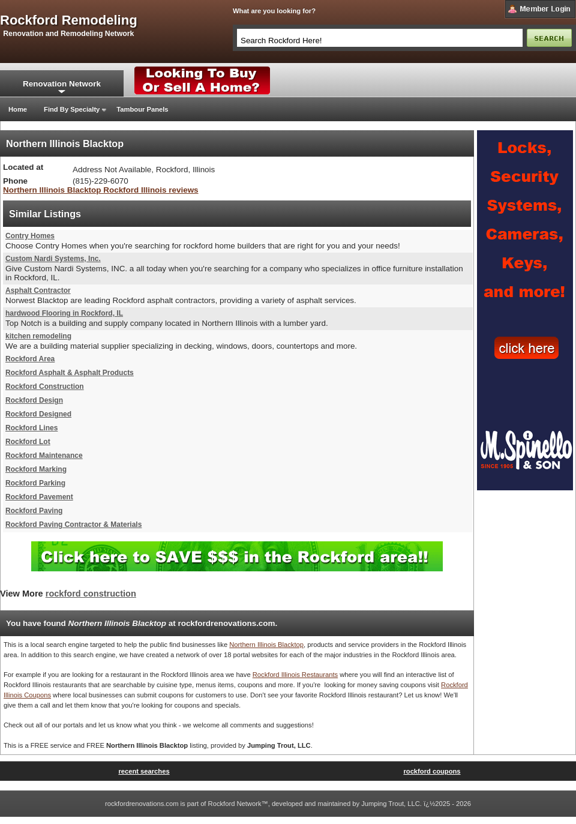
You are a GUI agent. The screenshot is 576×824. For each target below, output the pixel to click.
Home (17, 109)
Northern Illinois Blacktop (266, 644)
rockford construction (91, 593)
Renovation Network (62, 83)
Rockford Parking (35, 483)
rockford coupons (431, 771)
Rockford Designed (38, 414)
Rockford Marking (36, 469)
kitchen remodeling (38, 336)
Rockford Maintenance (44, 455)
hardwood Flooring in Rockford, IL (64, 313)
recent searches (143, 771)
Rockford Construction (44, 386)
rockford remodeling (68, 20)
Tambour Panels (142, 109)
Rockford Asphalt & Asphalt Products (69, 372)
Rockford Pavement (39, 497)
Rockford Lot (27, 442)
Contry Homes (30, 236)
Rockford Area (30, 359)
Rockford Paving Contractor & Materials (73, 524)
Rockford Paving (33, 511)
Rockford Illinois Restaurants (295, 674)
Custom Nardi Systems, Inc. (53, 258)
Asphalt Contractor (38, 290)
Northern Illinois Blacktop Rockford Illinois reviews (101, 189)
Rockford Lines (31, 428)
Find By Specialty (72, 109)
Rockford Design (34, 400)
